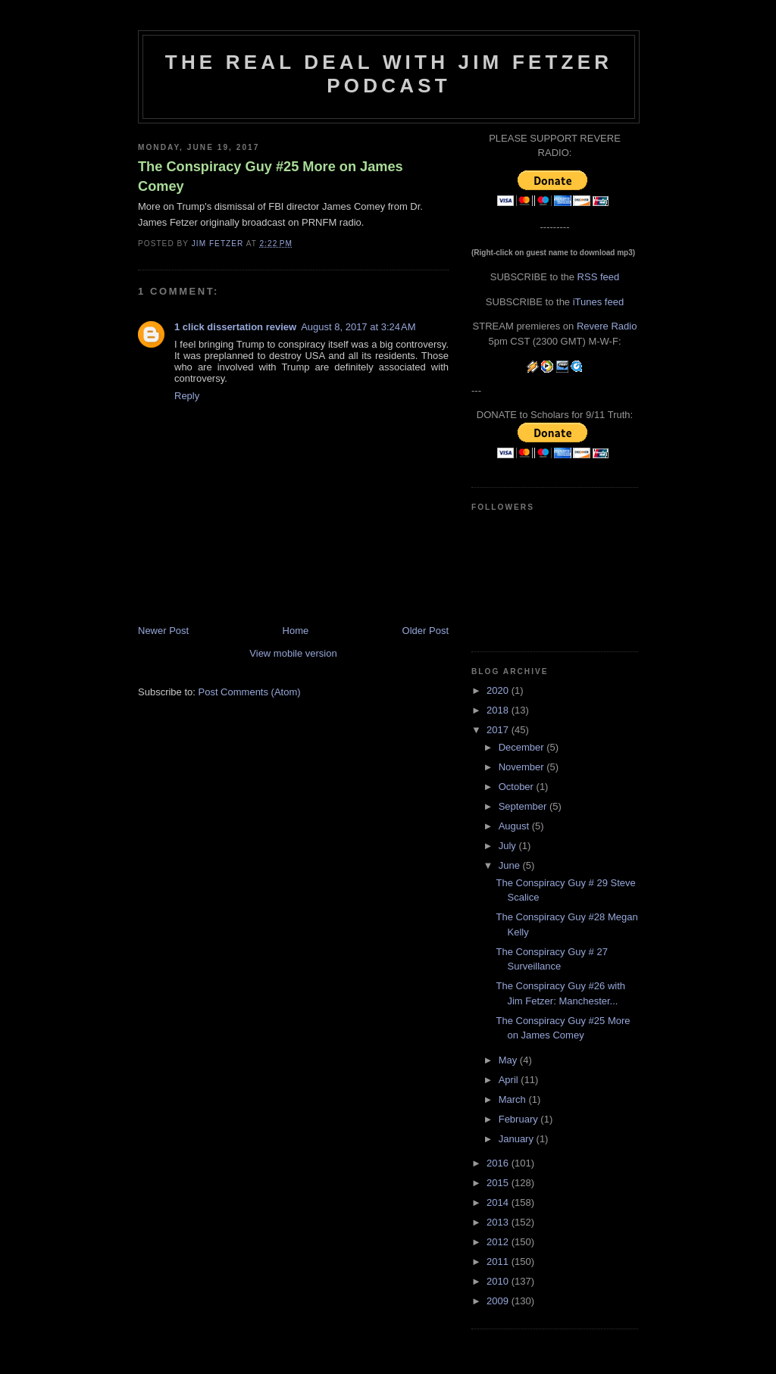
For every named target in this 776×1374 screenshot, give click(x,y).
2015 (499, 1182)
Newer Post (163, 630)
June (511, 865)
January (518, 1138)
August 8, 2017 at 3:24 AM (358, 327)
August (515, 826)
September (524, 806)
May (509, 1060)
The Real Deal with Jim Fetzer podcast (388, 74)
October (518, 786)
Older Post (425, 630)
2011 (499, 1261)
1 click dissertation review (235, 327)
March (514, 1099)
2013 (499, 1222)
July (509, 845)
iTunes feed (598, 302)
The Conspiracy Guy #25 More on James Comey (270, 176)
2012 (499, 1242)
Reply (186, 395)
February (520, 1119)
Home (296, 630)
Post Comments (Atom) (250, 692)
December (523, 747)
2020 (499, 690)
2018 (499, 710)
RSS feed (598, 277)
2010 (499, 1281)
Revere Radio (607, 326)
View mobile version (292, 653)
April (510, 1079)
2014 (499, 1202)
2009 (499, 1301)
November (523, 767)
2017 (499, 729)
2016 (499, 1163)
